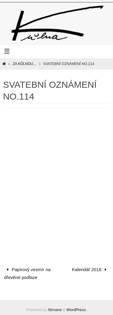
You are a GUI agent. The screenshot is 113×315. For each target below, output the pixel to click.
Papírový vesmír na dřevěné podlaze (27, 273)
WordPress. (76, 309)
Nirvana (54, 309)
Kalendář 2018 (90, 269)
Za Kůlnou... (24, 64)
